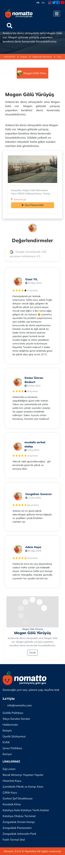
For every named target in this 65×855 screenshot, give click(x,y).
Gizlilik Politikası (13, 713)
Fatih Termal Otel (14, 839)
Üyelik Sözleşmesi (14, 736)
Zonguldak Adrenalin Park (19, 833)
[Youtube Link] (62, 3)
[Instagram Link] (49, 3)
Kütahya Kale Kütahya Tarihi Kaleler (26, 810)
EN (43, 2)
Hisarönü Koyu (12, 780)
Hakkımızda (10, 724)
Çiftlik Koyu (10, 792)
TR (37, 2)
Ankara (25, 56)
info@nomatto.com (19, 705)
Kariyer (7, 754)
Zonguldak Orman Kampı (19, 822)
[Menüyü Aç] (56, 13)
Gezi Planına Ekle (32, 205)
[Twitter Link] (54, 3)
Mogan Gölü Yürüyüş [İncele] (32, 633)
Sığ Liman (9, 769)
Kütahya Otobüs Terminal (19, 816)
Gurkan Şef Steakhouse (18, 798)
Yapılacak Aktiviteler (43, 56)
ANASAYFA (11, 56)
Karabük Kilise (12, 804)
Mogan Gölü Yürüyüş (32, 629)
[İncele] (32, 611)
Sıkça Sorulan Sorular (16, 718)
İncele (32, 652)
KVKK (6, 742)
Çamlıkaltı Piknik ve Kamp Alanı (23, 786)
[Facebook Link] (58, 3)
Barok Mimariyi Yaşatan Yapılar (23, 775)
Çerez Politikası (12, 748)
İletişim (7, 730)
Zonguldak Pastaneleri (17, 828)
